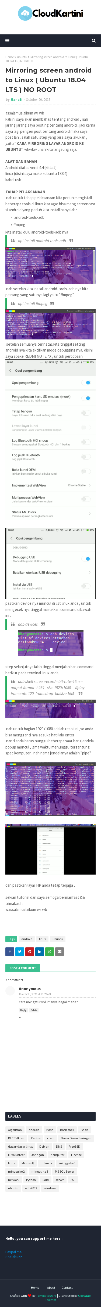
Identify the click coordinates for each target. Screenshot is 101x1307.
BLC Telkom (16, 1138)
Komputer (57, 1155)
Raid (46, 1180)
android (26, 939)
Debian (44, 1146)
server (59, 1180)
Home (9, 57)
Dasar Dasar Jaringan (76, 1138)
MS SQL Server (64, 1171)
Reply (23, 1010)
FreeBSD (74, 1146)
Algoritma (15, 1130)
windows (50, 1188)
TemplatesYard (46, 1296)
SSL (73, 1180)
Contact (67, 1287)
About (51, 1287)
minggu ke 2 (16, 1171)
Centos (35, 1138)
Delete (33, 1010)
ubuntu (22, 57)
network (13, 1180)
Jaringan (37, 1155)
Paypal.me (13, 1251)
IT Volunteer (16, 1155)
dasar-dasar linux (20, 1146)
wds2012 (31, 1188)
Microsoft (28, 1163)
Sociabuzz (13, 1256)
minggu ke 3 (40, 1171)
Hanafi (16, 99)
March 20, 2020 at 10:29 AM (35, 994)
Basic (84, 1130)
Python (31, 1180)
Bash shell (67, 1130)
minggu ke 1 (67, 1163)
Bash (49, 1130)
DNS (59, 1146)
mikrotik (46, 1163)
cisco (50, 1138)
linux (42, 939)
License (76, 1155)
